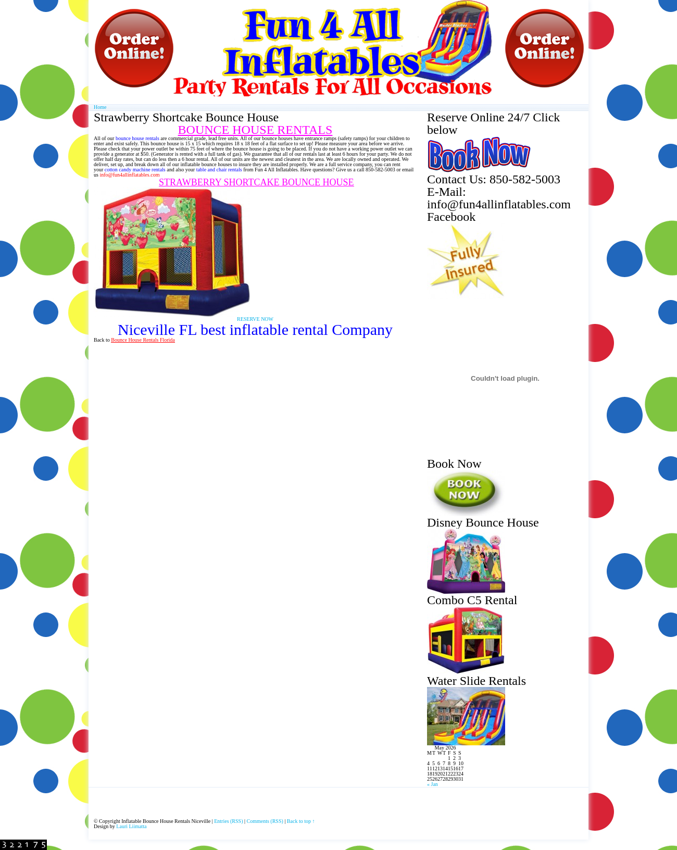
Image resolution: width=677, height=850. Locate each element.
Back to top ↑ (301, 821)
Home (100, 107)
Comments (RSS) (265, 821)
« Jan (432, 784)
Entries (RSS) (228, 821)
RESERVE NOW (255, 319)
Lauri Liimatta (131, 826)
